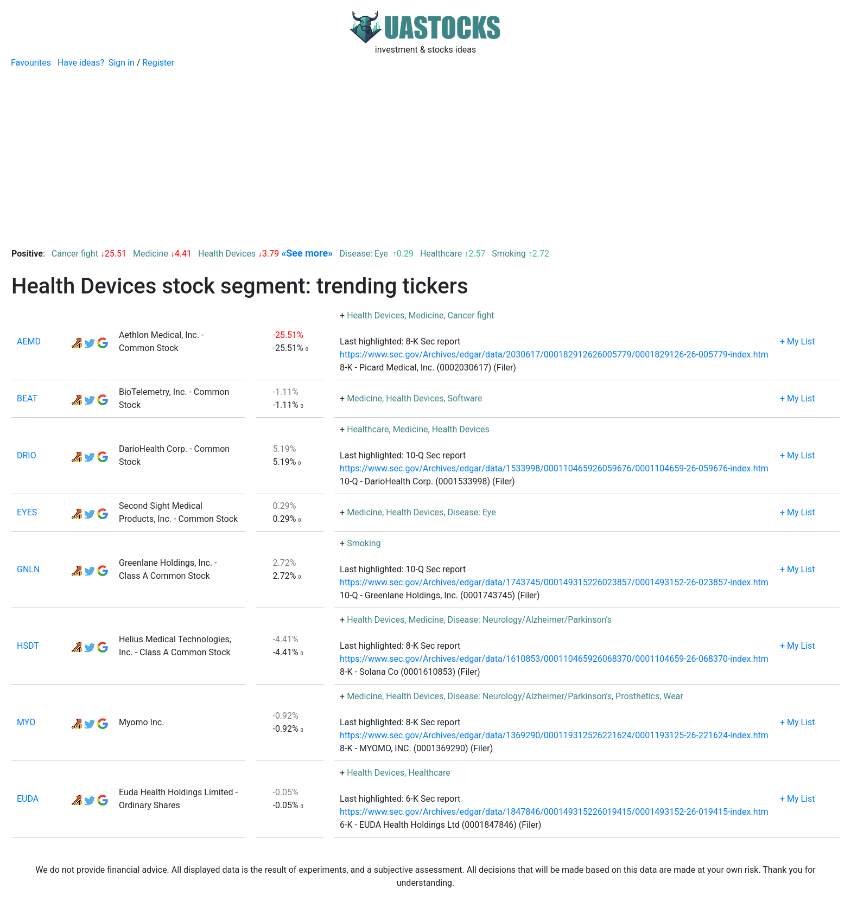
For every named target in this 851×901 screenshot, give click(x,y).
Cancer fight (75, 253)
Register (158, 62)
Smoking (508, 253)
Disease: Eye (365, 253)
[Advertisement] (425, 151)
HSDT (28, 646)
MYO (26, 722)
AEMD (29, 341)
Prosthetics (637, 696)
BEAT (27, 398)
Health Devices (227, 253)
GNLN (28, 569)
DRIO (26, 455)
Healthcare (441, 253)
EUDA (28, 799)
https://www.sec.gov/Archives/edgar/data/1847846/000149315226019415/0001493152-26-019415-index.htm (554, 812)
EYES (27, 512)
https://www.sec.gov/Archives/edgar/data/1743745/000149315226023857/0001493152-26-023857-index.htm (554, 582)
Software (464, 398)
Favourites (31, 62)
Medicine (150, 253)
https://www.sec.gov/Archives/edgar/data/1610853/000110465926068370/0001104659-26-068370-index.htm (554, 659)
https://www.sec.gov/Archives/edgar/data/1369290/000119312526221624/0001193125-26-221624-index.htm (554, 735)
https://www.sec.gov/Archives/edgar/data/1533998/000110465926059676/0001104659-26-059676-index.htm (554, 468)
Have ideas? (81, 62)
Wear (673, 696)
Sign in (122, 62)
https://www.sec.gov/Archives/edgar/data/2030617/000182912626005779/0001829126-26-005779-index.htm (554, 354)
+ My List (797, 341)
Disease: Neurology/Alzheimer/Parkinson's (529, 620)
